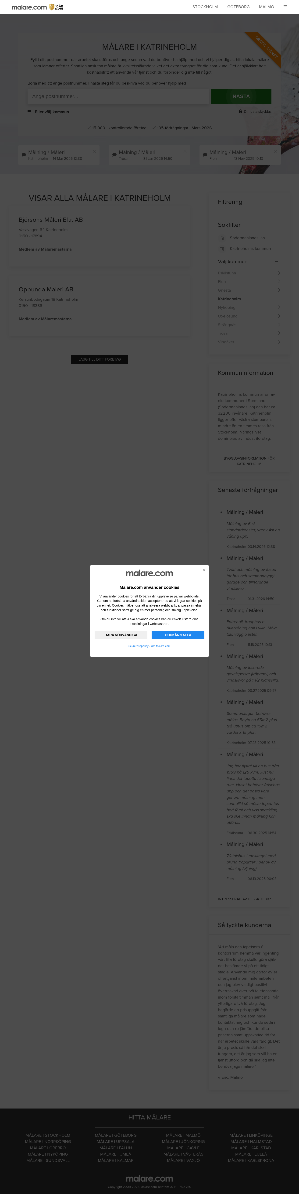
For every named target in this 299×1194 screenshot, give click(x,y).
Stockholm (205, 6)
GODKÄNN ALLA (178, 635)
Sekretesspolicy (138, 646)
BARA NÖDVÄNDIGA (121, 635)
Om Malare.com (161, 646)
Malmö (266, 6)
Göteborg (238, 6)
